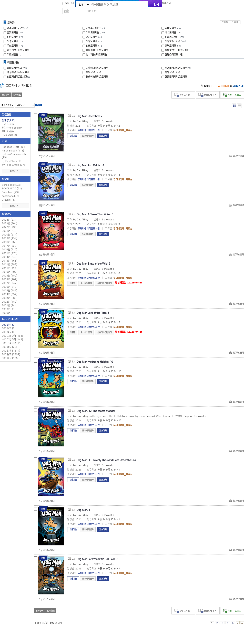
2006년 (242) (9, 282)
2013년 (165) (9, 256)
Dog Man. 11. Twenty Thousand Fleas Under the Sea (106, 455)
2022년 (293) (9, 222)
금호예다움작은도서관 (97, 62)
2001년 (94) (9, 301)
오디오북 (8, 127)
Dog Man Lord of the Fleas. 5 (93, 308)
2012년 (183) (9, 260)
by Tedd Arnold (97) (13, 160)
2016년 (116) (9, 245)
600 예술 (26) (9, 342)
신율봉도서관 (171, 31)
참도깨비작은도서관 (19, 71)
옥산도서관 (12, 40)
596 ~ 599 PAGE (242, 619)
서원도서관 (91, 31)
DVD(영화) (9, 130)
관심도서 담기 (183, 89)
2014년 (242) (9, 252)
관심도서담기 (49, 151)
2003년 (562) (9, 293)
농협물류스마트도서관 (97, 44)
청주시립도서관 (14, 22)
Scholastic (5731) (12, 180)
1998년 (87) (9, 308)
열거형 (234, 100)
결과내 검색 (66, 3)
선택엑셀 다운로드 (232, 89)
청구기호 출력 (238, 151)
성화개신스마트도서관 (18, 44)
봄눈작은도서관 (93, 66)
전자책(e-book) (12, 123)
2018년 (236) (9, 237)
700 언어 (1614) (11, 346)
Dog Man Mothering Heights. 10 (95, 357)
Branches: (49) (10, 188)
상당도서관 (12, 31)
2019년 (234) (9, 234)
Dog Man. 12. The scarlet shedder (96, 406)
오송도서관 (12, 35)
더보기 (15, 166)
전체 (8, 116)
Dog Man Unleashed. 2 (89, 112)
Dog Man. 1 (83, 505)
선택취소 (17, 89)
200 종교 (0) (8, 327)
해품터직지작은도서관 (176, 71)
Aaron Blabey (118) (13, 146)
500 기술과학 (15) (11, 338)
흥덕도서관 (170, 40)
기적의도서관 (92, 27)
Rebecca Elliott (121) (14, 142)
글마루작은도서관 (17, 62)
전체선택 (225, 17)
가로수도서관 (92, 22)
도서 (8, 119)
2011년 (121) (9, 263)
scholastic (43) (10, 191)
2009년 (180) (9, 271)
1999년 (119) (9, 304)
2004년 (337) (9, 290)
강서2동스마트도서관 (96, 49)
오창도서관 (91, 35)
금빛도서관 (12, 27)
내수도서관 (170, 27)
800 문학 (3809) (11, 350)
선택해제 (235, 17)
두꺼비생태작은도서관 (178, 62)
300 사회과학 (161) (12, 331)
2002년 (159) (9, 297)
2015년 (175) (9, 249)
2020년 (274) (9, 230)
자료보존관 (12, 49)
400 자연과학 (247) (12, 335)
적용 (41, 100)
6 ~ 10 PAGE (238, 619)
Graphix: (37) (9, 195)
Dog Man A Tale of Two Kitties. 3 (95, 210)
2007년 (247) (9, 278)
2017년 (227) (9, 241)
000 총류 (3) (8, 320)
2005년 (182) (9, 286)
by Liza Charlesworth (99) (14, 152)
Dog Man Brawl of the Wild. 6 (93, 259)
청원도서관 (91, 40)
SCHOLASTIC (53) (12, 184)
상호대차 (103, 131)
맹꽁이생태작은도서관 (18, 66)
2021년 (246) (9, 226)
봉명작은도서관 (172, 66)
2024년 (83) (9, 215)
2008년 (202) (9, 275)
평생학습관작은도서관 (97, 71)
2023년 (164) (9, 219)
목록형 (239, 100)
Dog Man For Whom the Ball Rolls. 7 (97, 554)
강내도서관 (170, 22)
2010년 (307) (9, 267)
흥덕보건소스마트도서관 (177, 44)
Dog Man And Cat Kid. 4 (90, 161)
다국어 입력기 (179, 4)
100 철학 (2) (8, 324)
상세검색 (168, 4)
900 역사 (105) (10, 353)
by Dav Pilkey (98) (12, 156)
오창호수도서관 (172, 35)
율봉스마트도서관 (173, 49)
